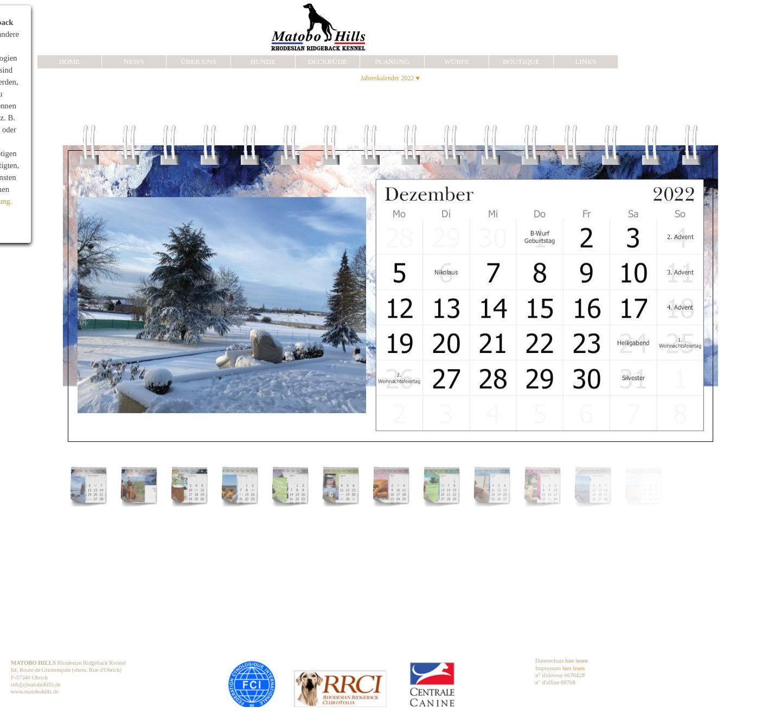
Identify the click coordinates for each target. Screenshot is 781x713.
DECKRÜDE (328, 61)
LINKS (585, 61)
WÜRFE (457, 61)
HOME (69, 61)
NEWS (134, 61)
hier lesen (576, 661)
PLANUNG (392, 61)
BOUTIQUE (521, 61)
